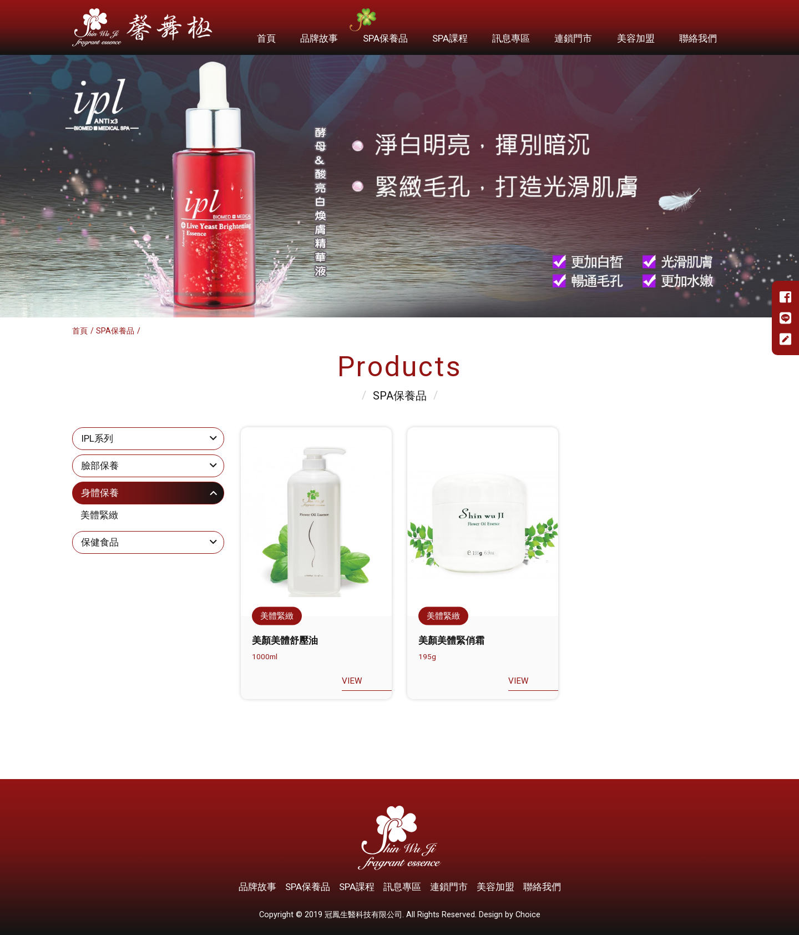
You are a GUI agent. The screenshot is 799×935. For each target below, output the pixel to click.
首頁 (80, 330)
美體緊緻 (99, 514)
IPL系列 (97, 438)
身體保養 (100, 492)
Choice (527, 914)
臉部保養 (100, 465)
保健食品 (100, 542)
